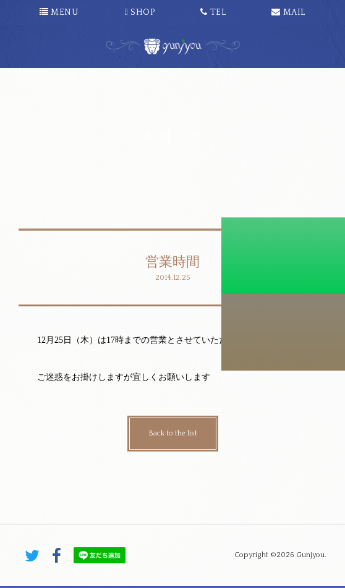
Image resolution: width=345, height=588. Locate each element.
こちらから (283, 332)
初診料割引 (283, 255)
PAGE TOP (172, 515)
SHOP (140, 12)
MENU (59, 12)
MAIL (288, 12)
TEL (213, 12)
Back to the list (172, 433)
